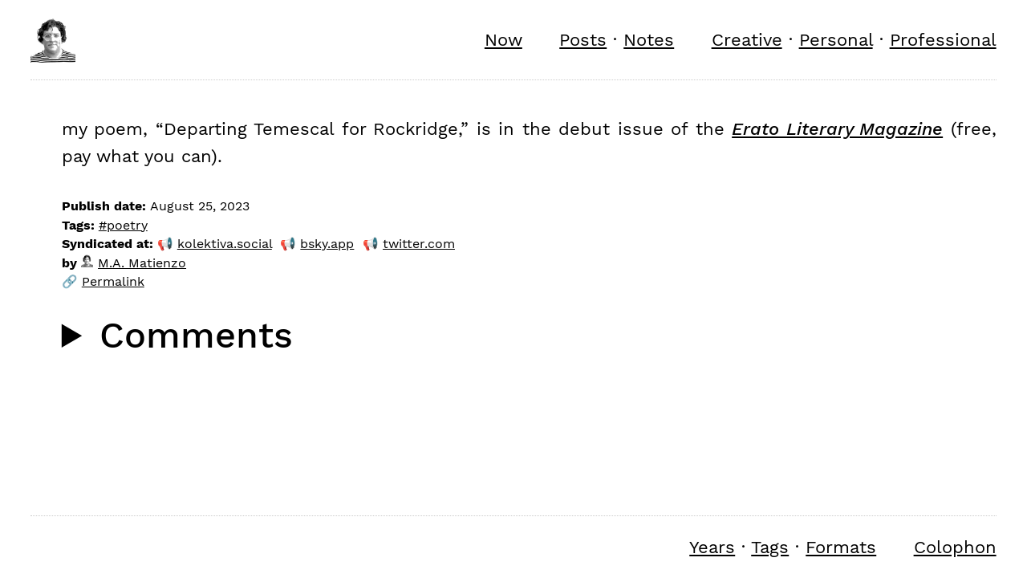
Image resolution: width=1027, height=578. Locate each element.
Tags (770, 546)
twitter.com (419, 243)
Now (503, 39)
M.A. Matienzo (133, 263)
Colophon (955, 546)
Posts (583, 39)
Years (712, 546)
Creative (747, 39)
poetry (127, 225)
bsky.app (327, 243)
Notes (648, 39)
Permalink (113, 281)
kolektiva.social (224, 243)
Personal (836, 39)
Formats (841, 546)
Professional (943, 39)
